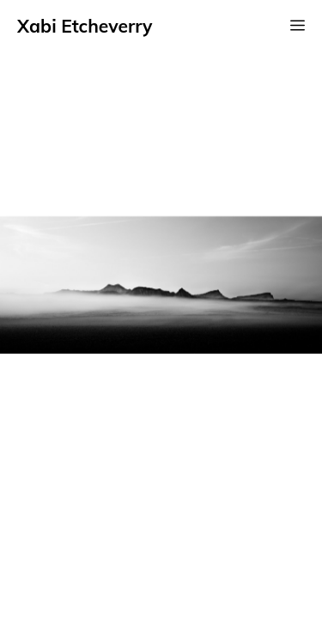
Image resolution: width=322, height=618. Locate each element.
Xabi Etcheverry (84, 26)
